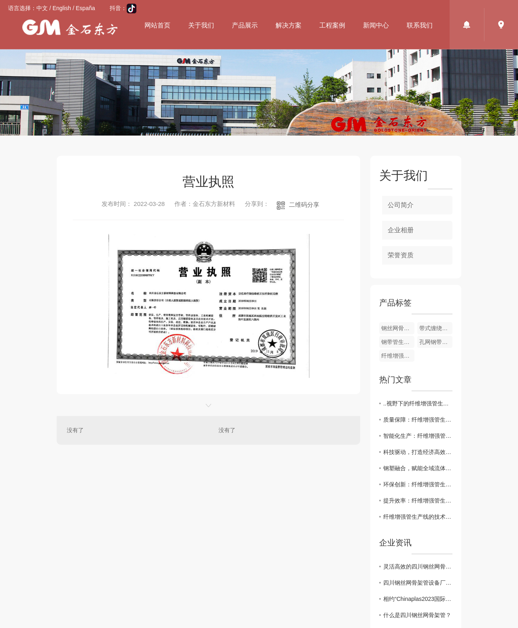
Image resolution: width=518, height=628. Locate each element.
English (62, 8)
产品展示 (245, 25)
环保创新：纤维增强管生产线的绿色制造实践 (417, 484)
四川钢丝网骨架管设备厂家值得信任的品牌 (417, 582)
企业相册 (401, 230)
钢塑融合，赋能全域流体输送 (417, 468)
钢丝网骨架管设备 (397, 328)
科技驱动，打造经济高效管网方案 (417, 452)
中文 (42, 8)
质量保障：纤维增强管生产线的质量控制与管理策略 (417, 419)
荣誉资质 (401, 255)
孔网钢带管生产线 (435, 342)
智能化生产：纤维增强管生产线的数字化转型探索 (417, 436)
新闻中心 (376, 25)
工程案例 (332, 25)
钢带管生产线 (397, 342)
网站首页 (157, 25)
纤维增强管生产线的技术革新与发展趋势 (417, 516)
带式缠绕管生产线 (435, 328)
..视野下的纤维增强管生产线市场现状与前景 (417, 403)
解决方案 (288, 25)
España (85, 8)
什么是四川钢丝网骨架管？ (417, 615)
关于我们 (201, 25)
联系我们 (420, 25)
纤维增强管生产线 (397, 355)
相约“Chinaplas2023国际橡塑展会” (417, 599)
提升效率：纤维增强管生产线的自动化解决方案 (417, 500)
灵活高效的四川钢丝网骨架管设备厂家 (417, 566)
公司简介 (401, 205)
